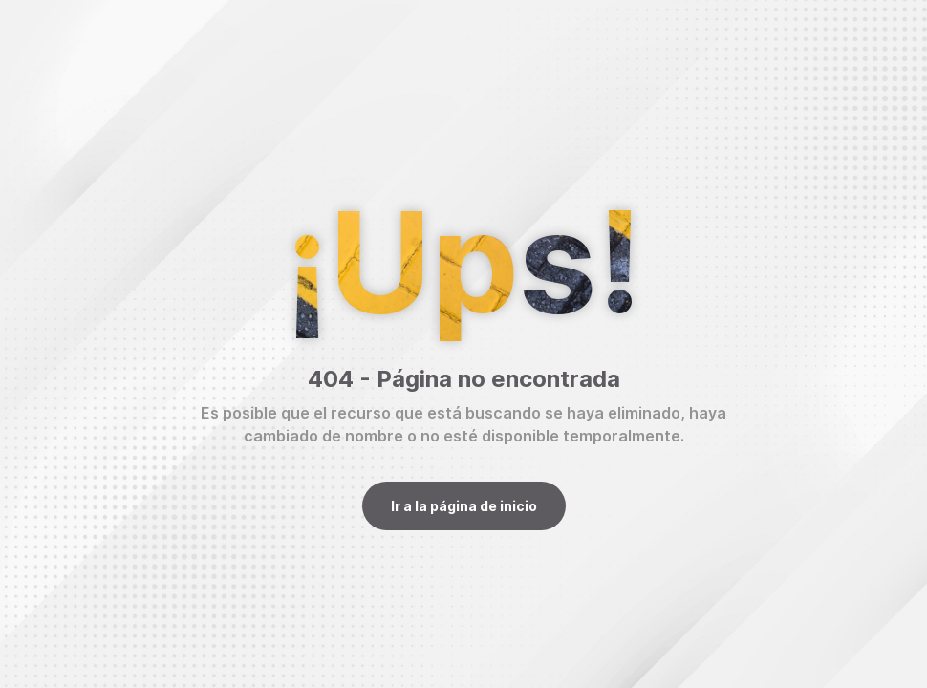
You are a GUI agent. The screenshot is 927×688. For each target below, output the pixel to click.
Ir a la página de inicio (464, 506)
